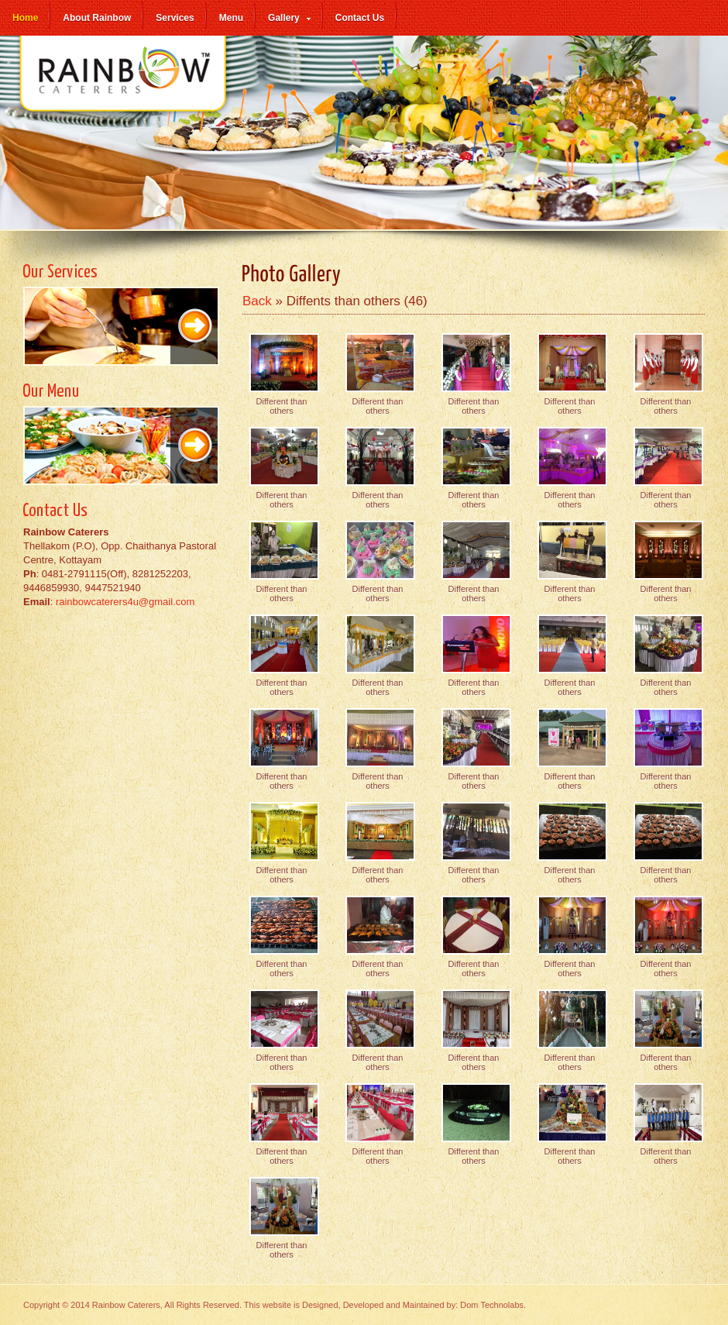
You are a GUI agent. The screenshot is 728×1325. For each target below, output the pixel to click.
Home (25, 17)
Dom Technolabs (492, 1305)
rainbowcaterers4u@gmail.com (125, 601)
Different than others (281, 406)
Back (257, 301)
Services (175, 17)
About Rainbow (97, 17)
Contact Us (359, 17)
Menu (231, 17)
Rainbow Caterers (124, 82)
